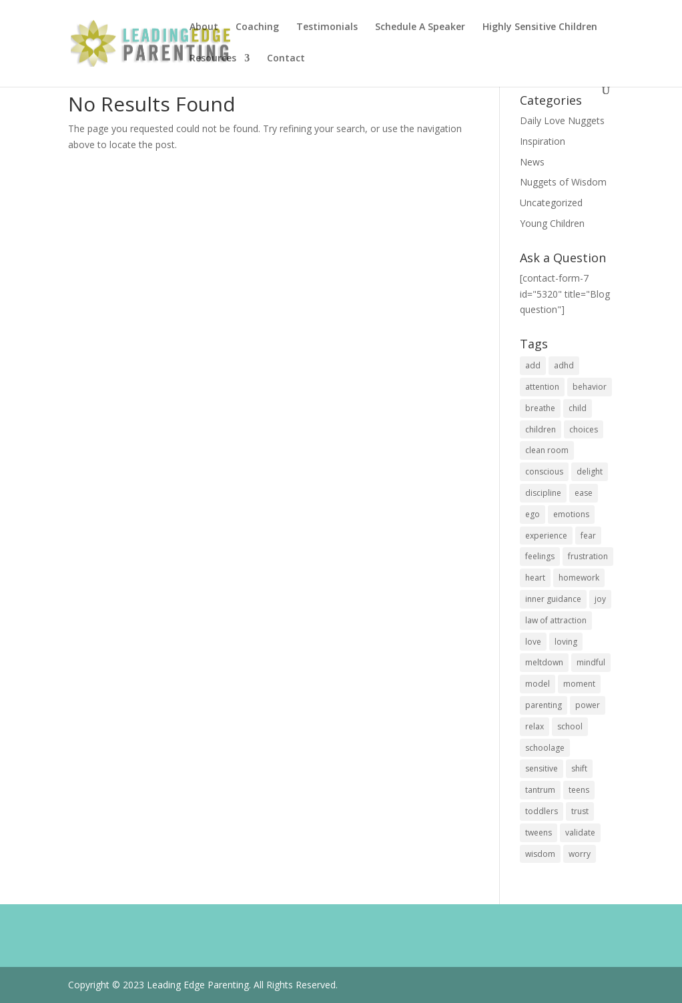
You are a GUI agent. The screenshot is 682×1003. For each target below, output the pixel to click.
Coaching (257, 27)
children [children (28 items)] (540, 429)
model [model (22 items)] (537, 683)
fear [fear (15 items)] (588, 535)
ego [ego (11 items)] (532, 514)
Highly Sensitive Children (539, 27)
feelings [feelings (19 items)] (540, 556)
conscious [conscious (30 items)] (544, 471)
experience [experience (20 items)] (546, 535)
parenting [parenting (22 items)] (543, 705)
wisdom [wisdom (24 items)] (540, 854)
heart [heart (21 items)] (535, 577)
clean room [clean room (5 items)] (547, 450)
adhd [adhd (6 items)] (564, 365)
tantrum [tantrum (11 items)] (540, 789)
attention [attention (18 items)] (542, 386)
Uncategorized (551, 202)
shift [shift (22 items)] (579, 768)
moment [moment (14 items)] (579, 683)
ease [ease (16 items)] (584, 492)
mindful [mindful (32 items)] (591, 662)
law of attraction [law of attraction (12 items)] (556, 620)
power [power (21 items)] (587, 705)
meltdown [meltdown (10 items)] (544, 662)
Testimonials (327, 27)
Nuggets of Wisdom (563, 182)
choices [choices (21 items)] (583, 429)
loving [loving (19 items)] (566, 641)
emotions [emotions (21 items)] (571, 514)
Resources (213, 58)
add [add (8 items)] (533, 365)
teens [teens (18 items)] (579, 789)
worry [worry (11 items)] (580, 854)
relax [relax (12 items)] (534, 726)
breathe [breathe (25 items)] (540, 408)
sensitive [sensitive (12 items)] (541, 768)
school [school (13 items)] (570, 726)
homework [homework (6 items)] (579, 577)
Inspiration (542, 141)
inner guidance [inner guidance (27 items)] (553, 599)
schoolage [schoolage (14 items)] (545, 747)
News (532, 161)
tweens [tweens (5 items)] (538, 832)
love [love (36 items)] (533, 641)
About (204, 27)
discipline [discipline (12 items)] (543, 492)
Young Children (552, 223)
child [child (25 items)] (578, 408)
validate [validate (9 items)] (580, 832)
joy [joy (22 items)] (600, 599)
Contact (286, 58)
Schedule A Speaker (420, 27)
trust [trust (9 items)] (580, 811)
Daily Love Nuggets (562, 120)
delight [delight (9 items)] (590, 471)
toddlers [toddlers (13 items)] (541, 811)
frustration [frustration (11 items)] (588, 556)
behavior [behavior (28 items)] (590, 386)
